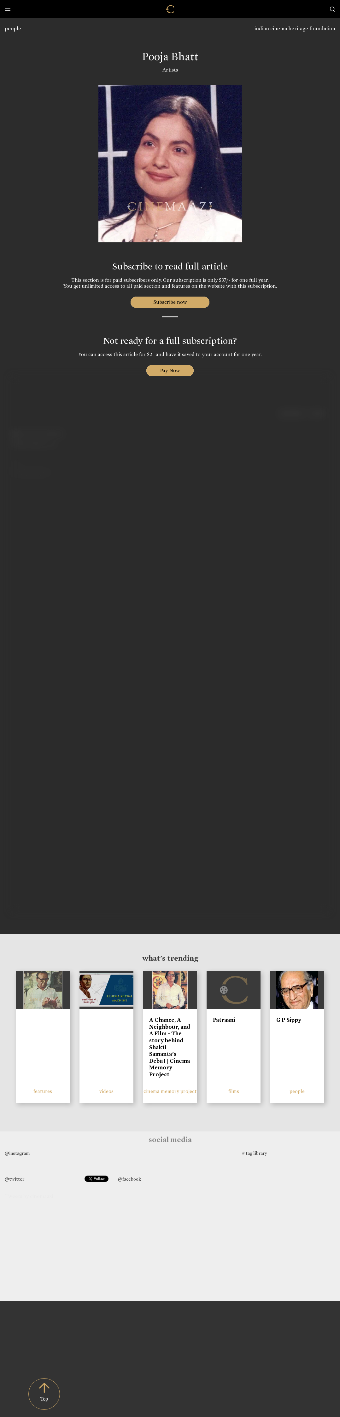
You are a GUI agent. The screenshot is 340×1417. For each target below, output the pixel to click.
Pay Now (170, 370)
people (13, 28)
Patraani (224, 1019)
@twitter (14, 1179)
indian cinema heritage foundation (295, 28)
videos (106, 1091)
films (233, 1091)
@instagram (17, 1153)
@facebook (129, 1179)
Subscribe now (170, 302)
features (42, 1091)
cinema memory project (170, 1091)
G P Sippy (288, 1019)
